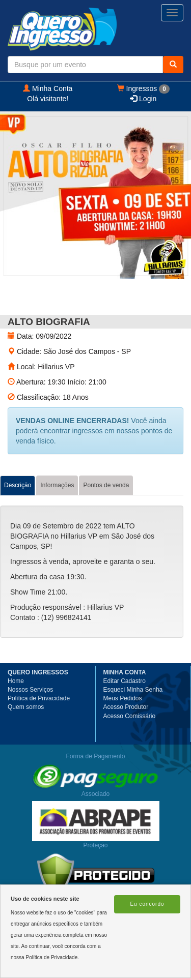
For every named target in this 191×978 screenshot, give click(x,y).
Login (143, 99)
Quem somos (26, 706)
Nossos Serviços (30, 689)
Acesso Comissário (129, 716)
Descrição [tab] (17, 485)
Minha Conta (47, 88)
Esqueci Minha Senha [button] (133, 689)
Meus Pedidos (122, 698)
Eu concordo (147, 904)
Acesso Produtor (126, 706)
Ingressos (143, 89)
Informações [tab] (57, 485)
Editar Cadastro (124, 681)
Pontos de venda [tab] (106, 485)
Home (16, 681)
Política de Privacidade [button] (39, 698)
